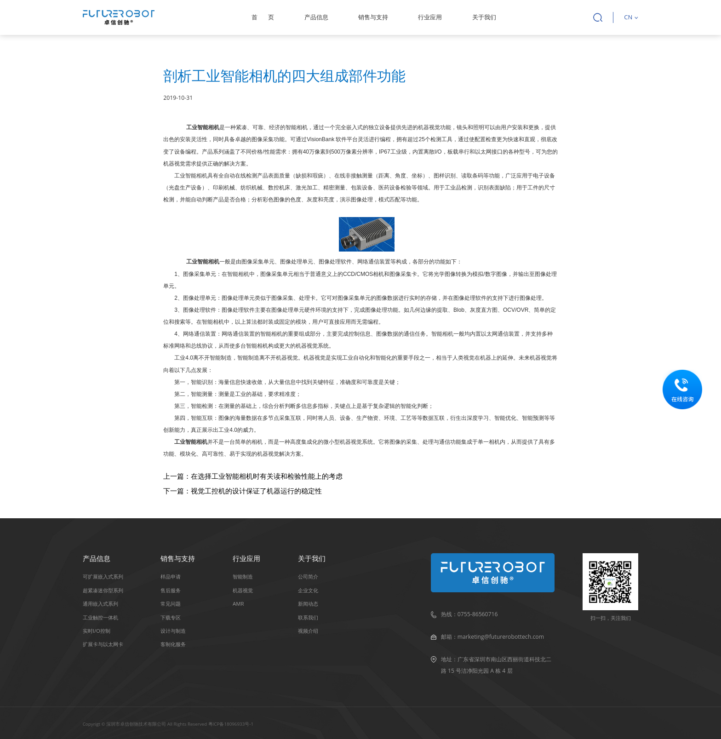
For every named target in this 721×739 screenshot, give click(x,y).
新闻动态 (308, 603)
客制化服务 (173, 644)
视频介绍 (308, 630)
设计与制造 (173, 630)
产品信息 (316, 17)
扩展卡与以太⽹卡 (103, 644)
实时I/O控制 (96, 630)
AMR (238, 603)
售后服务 (170, 590)
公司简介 (308, 576)
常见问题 (170, 603)
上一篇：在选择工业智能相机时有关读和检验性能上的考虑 (253, 476)
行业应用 (430, 17)
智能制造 (243, 576)
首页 (263, 17)
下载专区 (170, 617)
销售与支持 (373, 17)
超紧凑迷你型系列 (103, 590)
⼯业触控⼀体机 (100, 617)
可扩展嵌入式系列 (103, 576)
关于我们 (484, 17)
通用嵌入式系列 (100, 603)
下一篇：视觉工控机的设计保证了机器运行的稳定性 (242, 490)
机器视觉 (243, 590)
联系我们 (308, 617)
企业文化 (308, 590)
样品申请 (170, 576)
